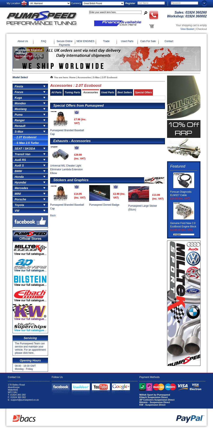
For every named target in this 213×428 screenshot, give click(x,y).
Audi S (19, 165)
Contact (169, 41)
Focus (19, 92)
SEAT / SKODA (25, 148)
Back (53, 215)
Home (72, 77)
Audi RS (20, 159)
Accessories (84, 77)
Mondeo (20, 103)
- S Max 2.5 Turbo (27, 143)
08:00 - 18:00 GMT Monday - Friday (25, 367)
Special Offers (143, 92)
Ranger (20, 120)
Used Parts (127, 41)
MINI (18, 193)
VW (17, 210)
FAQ (43, 41)
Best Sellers (125, 92)
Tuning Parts (72, 92)
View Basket (187, 29)
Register (130, 3)
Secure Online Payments (64, 43)
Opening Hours (30, 360)
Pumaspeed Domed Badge (104, 204)
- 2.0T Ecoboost (25, 137)
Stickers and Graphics (71, 180)
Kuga (18, 97)
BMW (18, 171)
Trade (106, 41)
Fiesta (19, 86)
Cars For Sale (148, 41)
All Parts (56, 92)
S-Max (19, 131)
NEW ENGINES (85, 41)
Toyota (19, 205)
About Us (23, 41)
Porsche (20, 199)
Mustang (21, 109)
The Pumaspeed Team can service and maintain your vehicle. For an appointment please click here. (30, 348)
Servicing (30, 338)
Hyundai (20, 182)
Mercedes (21, 188)
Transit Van (22, 154)
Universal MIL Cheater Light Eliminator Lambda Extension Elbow (66, 169)
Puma (19, 114)
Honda (19, 176)
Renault (20, 126)
